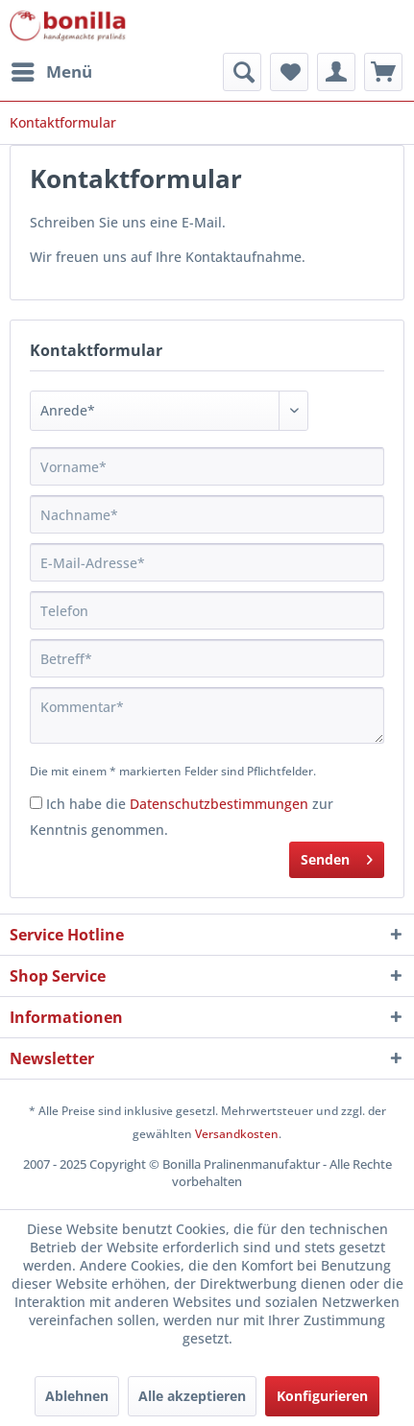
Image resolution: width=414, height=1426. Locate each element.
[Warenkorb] (383, 72)
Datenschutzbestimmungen (219, 804)
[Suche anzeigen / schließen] (242, 72)
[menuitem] (51, 72)
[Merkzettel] (289, 72)
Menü (52, 70)
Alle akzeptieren (192, 1396)
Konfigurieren (322, 1396)
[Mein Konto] (336, 72)
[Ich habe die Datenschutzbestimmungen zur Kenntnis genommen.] (36, 802)
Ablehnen (77, 1396)
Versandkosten (237, 1134)
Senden (337, 856)
